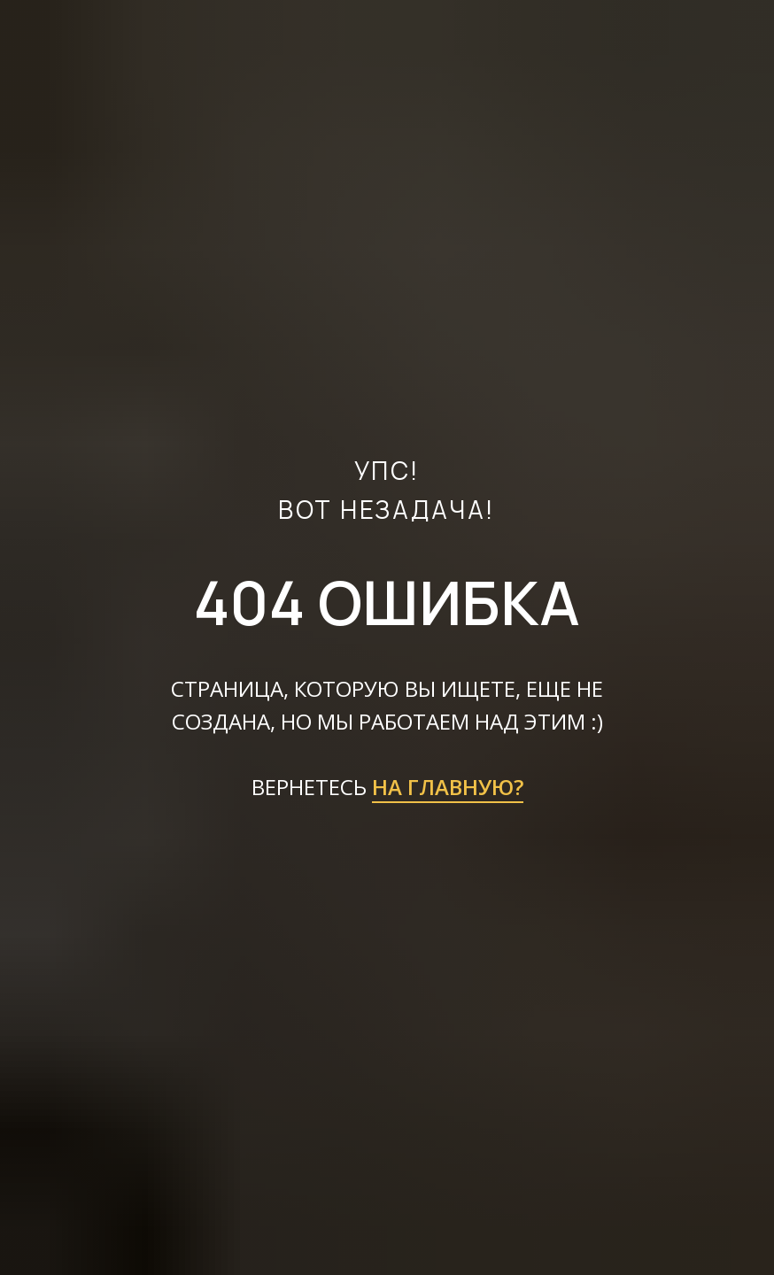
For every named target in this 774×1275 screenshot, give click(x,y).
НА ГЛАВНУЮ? (447, 786)
